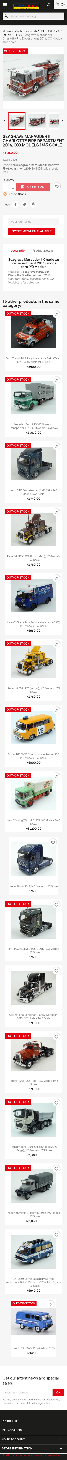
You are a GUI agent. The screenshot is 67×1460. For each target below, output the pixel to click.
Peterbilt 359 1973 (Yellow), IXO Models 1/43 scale (33, 690)
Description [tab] (19, 251)
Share (15, 204)
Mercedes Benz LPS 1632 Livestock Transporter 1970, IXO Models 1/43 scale (33, 426)
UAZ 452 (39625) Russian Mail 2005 (33, 1348)
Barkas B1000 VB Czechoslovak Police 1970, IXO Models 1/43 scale (33, 756)
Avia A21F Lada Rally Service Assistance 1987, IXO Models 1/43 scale (33, 624)
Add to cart (33, 187)
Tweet (24, 204)
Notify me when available (32, 231)
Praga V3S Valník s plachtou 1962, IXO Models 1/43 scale (33, 1214)
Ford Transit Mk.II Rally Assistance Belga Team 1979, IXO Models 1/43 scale (33, 360)
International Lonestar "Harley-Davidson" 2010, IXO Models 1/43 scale (34, 1016)
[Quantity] (7, 187)
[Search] (33, 16)
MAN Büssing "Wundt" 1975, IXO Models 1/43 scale (33, 822)
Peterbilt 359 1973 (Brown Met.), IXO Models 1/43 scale (33, 558)
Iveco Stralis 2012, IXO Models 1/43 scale (33, 886)
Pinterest (33, 204)
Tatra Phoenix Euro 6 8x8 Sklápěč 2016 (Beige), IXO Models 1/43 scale (33, 1148)
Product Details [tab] (42, 251)
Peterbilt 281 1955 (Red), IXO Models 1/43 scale (33, 1082)
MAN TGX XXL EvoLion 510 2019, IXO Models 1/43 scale (33, 950)
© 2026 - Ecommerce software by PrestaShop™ (33, 1455)
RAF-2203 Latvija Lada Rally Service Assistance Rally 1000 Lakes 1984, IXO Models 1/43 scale (33, 1282)
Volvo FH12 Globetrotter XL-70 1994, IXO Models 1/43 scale (33, 492)
